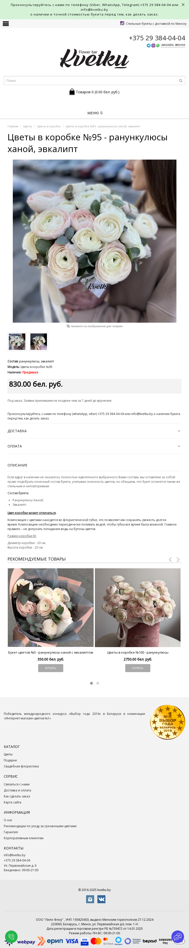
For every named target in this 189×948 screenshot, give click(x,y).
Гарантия (11, 832)
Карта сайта (12, 802)
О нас (8, 820)
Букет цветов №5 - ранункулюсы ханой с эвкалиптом (50, 652)
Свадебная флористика (21, 766)
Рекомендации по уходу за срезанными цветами (40, 826)
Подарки (10, 760)
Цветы (8, 754)
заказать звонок (173, 45)
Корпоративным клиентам (23, 838)
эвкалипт (47, 361)
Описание (17, 465)
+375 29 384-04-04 (155, 5)
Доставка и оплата (17, 790)
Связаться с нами (17, 784)
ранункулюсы (29, 361)
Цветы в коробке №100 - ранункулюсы (137, 652)
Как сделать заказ (17, 796)
